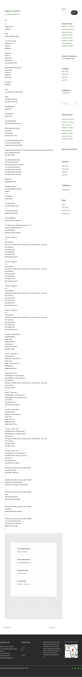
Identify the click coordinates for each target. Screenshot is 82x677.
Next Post (53, 627)
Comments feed (66, 210)
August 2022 (65, 74)
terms (23, 648)
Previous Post (7, 627)
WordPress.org (66, 213)
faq (22, 650)
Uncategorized (9, 14)
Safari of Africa (36, 601)
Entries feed (65, 207)
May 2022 (65, 77)
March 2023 (65, 71)
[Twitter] (75, 668)
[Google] (81, 668)
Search (64, 9)
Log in (63, 204)
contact (23, 655)
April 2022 (65, 80)
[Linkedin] (78, 668)
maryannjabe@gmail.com (24, 562)
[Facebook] (72, 668)
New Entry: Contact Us (68, 26)
